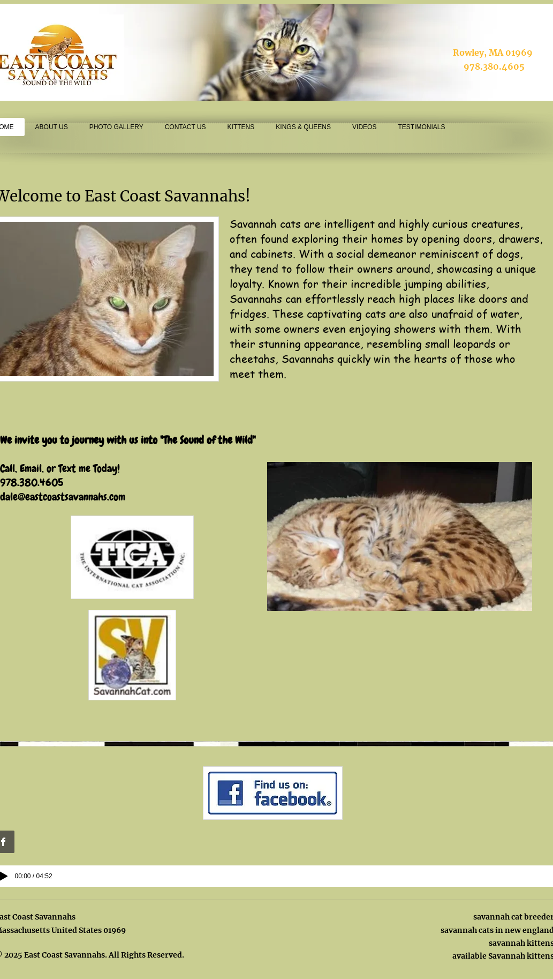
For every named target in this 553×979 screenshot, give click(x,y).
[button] (399, 536)
